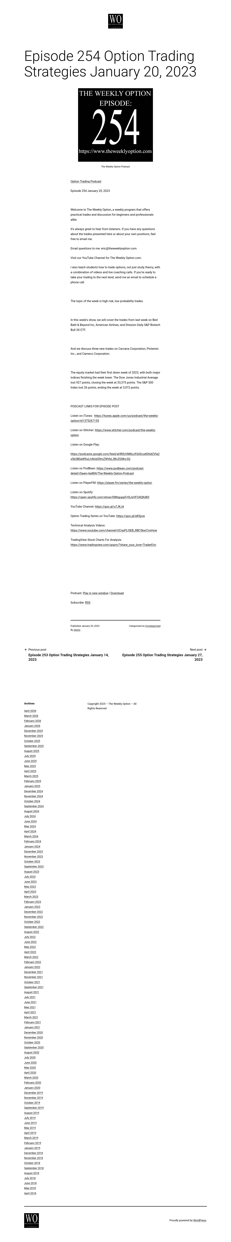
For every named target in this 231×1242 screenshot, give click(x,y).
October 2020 (32, 1042)
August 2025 (31, 750)
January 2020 (32, 1087)
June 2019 (30, 1122)
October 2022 (32, 921)
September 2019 (34, 1107)
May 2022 (30, 946)
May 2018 (30, 1188)
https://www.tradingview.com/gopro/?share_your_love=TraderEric (113, 545)
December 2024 (33, 791)
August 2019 (31, 1112)
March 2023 (31, 896)
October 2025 (32, 740)
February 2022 (32, 962)
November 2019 (33, 1097)
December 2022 (33, 911)
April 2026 (30, 710)
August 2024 (31, 811)
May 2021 (30, 1007)
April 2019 (30, 1132)
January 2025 (32, 786)
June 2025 (30, 760)
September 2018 (34, 1168)
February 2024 (32, 841)
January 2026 (32, 725)
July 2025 (30, 755)
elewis (77, 630)
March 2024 (31, 836)
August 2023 (31, 871)
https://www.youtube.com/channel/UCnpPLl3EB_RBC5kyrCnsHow (114, 530)
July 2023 (30, 876)
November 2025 (33, 735)
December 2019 (33, 1092)
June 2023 (30, 881)
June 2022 (30, 941)
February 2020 (32, 1082)
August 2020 (31, 1052)
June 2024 (30, 821)
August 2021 (31, 992)
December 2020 (33, 1032)
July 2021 (30, 997)
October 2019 (32, 1102)
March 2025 (31, 776)
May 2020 (30, 1067)
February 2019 (32, 1143)
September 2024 (34, 806)
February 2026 (32, 720)
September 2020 (34, 1047)
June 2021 (30, 1002)
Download (117, 593)
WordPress (199, 1220)
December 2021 (33, 972)
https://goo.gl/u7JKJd (109, 506)
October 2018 (32, 1163)
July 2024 (30, 816)
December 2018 (33, 1153)
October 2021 (32, 982)
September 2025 (34, 745)
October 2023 (32, 861)
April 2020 (30, 1072)
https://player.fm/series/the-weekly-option (124, 483)
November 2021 (33, 977)
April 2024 (30, 831)
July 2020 (30, 1057)
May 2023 (30, 886)
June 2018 (30, 1183)
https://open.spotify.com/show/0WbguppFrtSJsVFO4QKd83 (110, 497)
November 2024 (33, 796)
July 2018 (30, 1178)
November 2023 (33, 856)
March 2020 (31, 1077)
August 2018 (31, 1173)
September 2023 (34, 866)
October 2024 (32, 801)
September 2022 (34, 926)
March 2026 (31, 715)
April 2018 (30, 1193)
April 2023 (30, 891)
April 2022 (30, 952)
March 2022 (31, 957)
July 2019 (30, 1117)
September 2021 (34, 987)
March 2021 (31, 1017)
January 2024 (32, 846)
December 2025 (33, 730)
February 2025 (32, 781)
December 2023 (33, 851)
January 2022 (32, 967)
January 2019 (32, 1148)
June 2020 (30, 1062)
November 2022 (33, 916)
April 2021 (30, 1012)
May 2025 (30, 766)
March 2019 (31, 1137)
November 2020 (33, 1037)
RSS (87, 602)
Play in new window (95, 593)
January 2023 (32, 906)
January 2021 (32, 1027)
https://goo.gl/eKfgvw (130, 516)
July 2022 (30, 936)
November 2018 (33, 1158)
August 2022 (31, 931)
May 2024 (30, 826)
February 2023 (32, 901)
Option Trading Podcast (86, 181)
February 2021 (32, 1022)
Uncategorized (152, 626)
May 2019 (30, 1127)
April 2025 (30, 771)
